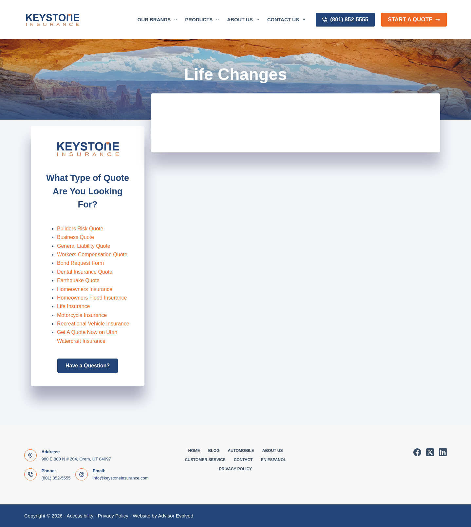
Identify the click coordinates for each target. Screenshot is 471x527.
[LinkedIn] (443, 452)
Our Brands (159, 20)
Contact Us (287, 20)
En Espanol (273, 460)
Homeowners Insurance (84, 289)
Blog (214, 450)
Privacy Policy (235, 469)
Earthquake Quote (78, 280)
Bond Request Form (80, 263)
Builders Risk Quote (80, 228)
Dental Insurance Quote (84, 272)
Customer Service (205, 460)
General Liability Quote (83, 246)
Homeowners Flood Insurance (92, 298)
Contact (243, 460)
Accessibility (79, 515)
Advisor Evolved (175, 515)
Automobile (241, 450)
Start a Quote (414, 19)
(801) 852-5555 (345, 19)
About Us (244, 20)
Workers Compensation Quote (92, 254)
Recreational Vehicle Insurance (93, 323)
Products (203, 20)
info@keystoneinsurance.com (121, 478)
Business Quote (75, 237)
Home (194, 450)
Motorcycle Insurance (82, 315)
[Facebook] (417, 452)
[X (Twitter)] (430, 452)
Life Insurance (73, 306)
